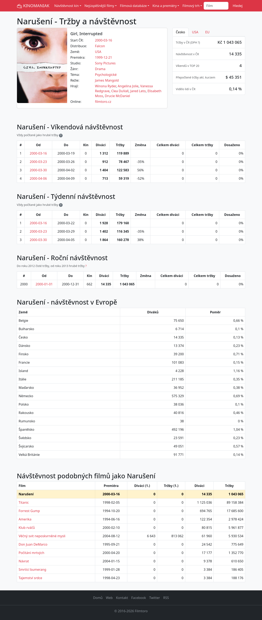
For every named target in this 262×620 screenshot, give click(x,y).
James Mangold (107, 80)
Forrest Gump (29, 511)
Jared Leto (138, 91)
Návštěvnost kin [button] (66, 5)
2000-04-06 (38, 178)
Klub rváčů (27, 527)
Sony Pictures (105, 63)
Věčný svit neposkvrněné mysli (42, 536)
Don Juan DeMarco (33, 544)
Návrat (24, 561)
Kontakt (122, 597)
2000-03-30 (38, 170)
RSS (166, 597)
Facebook (138, 597)
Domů (98, 597)
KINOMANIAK (33, 6)
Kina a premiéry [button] (164, 5)
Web (109, 597)
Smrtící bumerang (32, 569)
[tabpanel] (208, 65)
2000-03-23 (38, 161)
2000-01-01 (44, 284)
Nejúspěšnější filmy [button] (99, 5)
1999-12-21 (103, 57)
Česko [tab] (180, 32)
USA (98, 51)
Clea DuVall (120, 91)
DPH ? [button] (195, 42)
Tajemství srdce (30, 578)
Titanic (24, 502)
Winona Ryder (105, 86)
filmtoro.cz (103, 101)
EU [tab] (207, 32)
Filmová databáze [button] (133, 5)
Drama (100, 69)
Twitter (154, 597)
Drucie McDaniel (117, 96)
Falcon (100, 46)
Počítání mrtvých (31, 552)
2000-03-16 (103, 40)
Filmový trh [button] (191, 5)
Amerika (25, 519)
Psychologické (106, 74)
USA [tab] (195, 32)
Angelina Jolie (128, 86)
